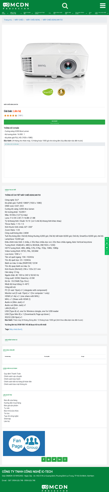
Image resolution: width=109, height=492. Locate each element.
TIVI (50, 13)
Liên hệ (7, 421)
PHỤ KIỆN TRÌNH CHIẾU (79, 13)
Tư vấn (7, 408)
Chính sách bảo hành (12, 379)
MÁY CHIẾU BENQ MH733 (53, 20)
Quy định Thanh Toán (12, 374)
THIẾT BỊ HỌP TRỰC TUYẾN (40, 13)
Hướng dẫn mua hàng (12, 403)
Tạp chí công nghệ (11, 416)
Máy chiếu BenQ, (16, 329)
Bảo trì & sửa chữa (11, 411)
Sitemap (7, 419)
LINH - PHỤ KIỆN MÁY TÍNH (100, 13)
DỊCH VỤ (90, 13)
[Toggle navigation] (65, 5)
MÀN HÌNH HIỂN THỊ (57, 13)
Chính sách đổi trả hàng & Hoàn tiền (18, 382)
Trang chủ (8, 20)
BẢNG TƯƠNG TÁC (27, 13)
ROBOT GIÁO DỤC (68, 13)
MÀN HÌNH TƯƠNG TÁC (13, 13)
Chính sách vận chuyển (13, 376)
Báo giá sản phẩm (11, 406)
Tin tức (7, 413)
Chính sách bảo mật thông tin (15, 384)
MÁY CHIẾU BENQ (33, 20)
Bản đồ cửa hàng (10, 400)
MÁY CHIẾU (3, 13)
